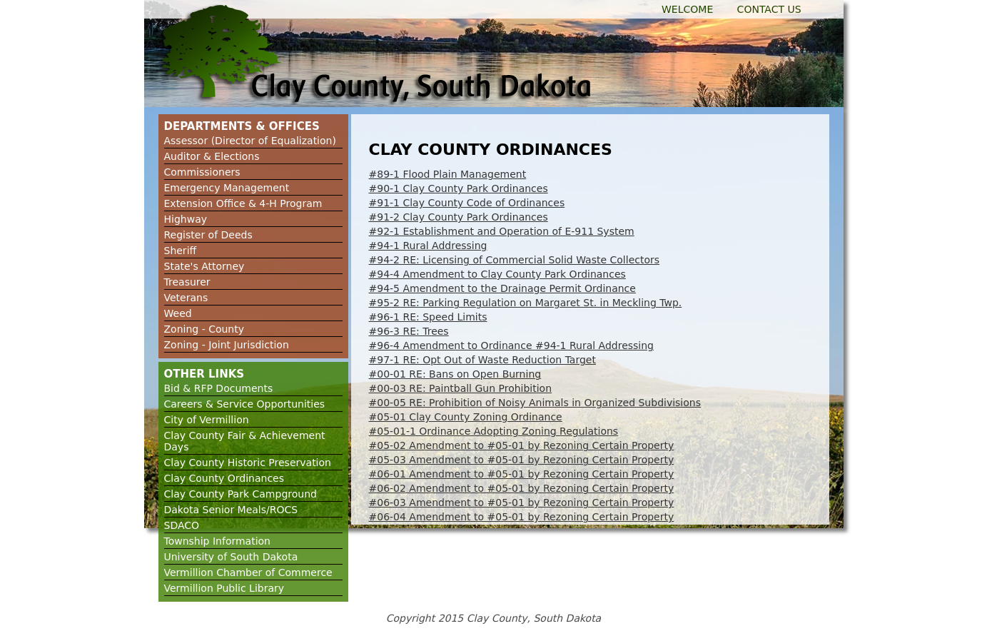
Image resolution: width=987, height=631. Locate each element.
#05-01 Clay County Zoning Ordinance (465, 417)
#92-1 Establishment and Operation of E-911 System (501, 231)
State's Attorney (204, 266)
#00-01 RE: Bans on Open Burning (455, 374)
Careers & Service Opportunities (244, 404)
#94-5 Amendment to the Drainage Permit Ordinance (502, 288)
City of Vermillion (206, 419)
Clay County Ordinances (224, 478)
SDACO (182, 525)
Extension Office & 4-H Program (243, 203)
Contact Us (769, 9)
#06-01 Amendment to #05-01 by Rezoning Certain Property (521, 474)
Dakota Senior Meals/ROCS (231, 509)
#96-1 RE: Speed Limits (428, 317)
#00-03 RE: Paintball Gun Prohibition (460, 388)
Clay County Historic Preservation (247, 462)
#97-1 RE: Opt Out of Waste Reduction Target (482, 359)
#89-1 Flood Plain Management (448, 174)
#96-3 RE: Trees (409, 331)
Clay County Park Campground (240, 494)
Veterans (186, 297)
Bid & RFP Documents (218, 388)
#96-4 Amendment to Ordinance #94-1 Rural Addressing (511, 345)
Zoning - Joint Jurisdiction (226, 344)
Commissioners (202, 172)
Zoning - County (204, 329)
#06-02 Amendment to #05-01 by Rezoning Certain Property (521, 488)
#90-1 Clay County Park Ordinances (458, 188)
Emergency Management (227, 187)
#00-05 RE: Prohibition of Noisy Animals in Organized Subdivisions (535, 402)
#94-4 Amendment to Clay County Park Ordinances (497, 274)
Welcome (687, 9)
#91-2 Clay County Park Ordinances (458, 217)
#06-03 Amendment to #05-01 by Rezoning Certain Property (521, 502)
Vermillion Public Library (224, 588)
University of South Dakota (231, 556)
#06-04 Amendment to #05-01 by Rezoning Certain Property (521, 517)
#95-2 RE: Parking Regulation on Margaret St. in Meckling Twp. (525, 302)
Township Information (217, 541)
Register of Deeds (208, 235)
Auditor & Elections (212, 156)
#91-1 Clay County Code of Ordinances (467, 202)
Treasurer (187, 282)
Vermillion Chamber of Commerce (248, 572)
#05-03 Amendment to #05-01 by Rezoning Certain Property (521, 459)
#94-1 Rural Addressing (428, 245)
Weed (178, 313)
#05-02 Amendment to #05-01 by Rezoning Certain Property (521, 445)
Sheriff (180, 250)
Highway (186, 219)
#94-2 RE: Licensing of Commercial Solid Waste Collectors (514, 260)
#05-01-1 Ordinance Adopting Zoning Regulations (494, 431)
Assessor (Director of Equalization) (250, 140)
